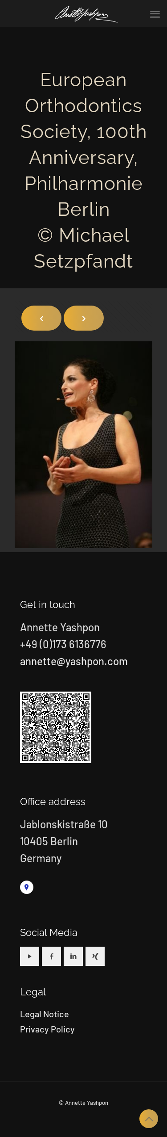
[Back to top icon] (148, 1118)
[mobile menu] (155, 13)
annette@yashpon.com (74, 661)
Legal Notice (44, 1013)
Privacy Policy (47, 1029)
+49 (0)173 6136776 (63, 644)
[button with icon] (29, 956)
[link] (26, 887)
